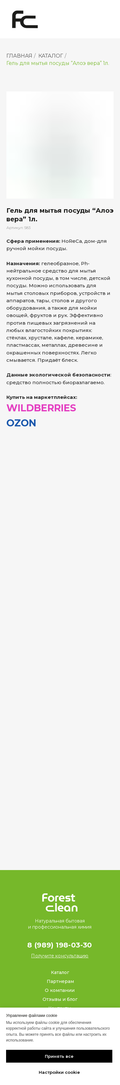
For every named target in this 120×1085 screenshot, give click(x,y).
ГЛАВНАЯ (19, 56)
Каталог (60, 972)
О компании (60, 990)
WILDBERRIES (41, 408)
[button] (59, 956)
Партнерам (60, 981)
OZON (21, 423)
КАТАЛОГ (50, 56)
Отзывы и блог (60, 999)
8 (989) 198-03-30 (59, 945)
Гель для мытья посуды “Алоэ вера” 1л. (57, 63)
